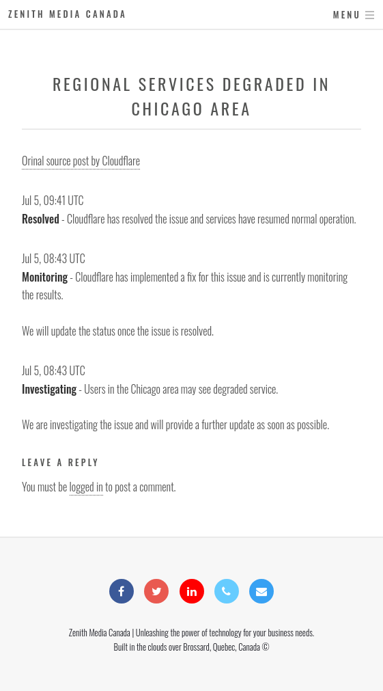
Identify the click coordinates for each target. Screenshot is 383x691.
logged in (86, 486)
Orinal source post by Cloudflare (81, 160)
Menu (347, 14)
